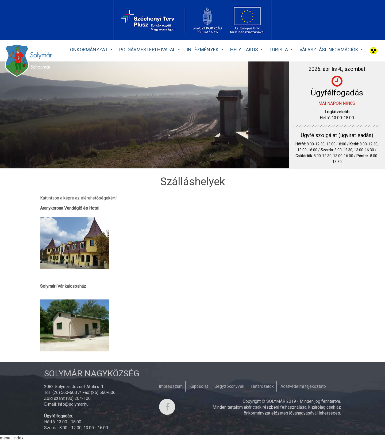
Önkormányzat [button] (89, 49)
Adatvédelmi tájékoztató (303, 386)
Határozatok (262, 386)
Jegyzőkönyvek (229, 386)
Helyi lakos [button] (244, 49)
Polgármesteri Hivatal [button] (147, 49)
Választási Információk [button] (329, 49)
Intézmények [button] (203, 49)
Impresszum (171, 386)
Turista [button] (279, 49)
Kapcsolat (198, 386)
